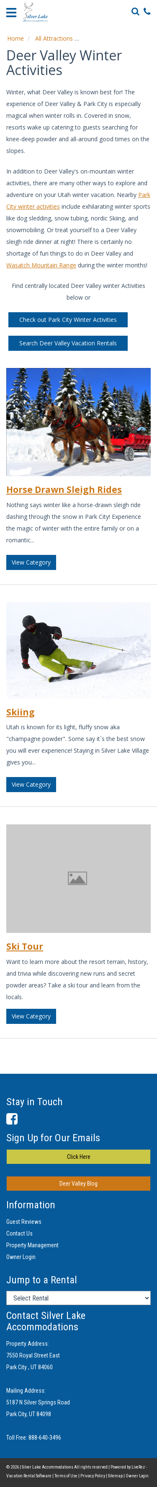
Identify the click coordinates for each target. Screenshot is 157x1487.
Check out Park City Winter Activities (68, 320)
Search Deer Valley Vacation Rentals (68, 343)
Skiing (20, 712)
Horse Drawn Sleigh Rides (64, 489)
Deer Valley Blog (78, 1183)
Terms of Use (65, 1476)
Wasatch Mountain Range (41, 265)
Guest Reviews (23, 1221)
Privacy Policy (92, 1476)
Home (15, 38)
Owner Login (21, 1257)
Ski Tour (24, 946)
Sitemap (115, 1476)
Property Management (32, 1245)
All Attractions (54, 38)
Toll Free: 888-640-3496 (33, 1437)
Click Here (78, 1156)
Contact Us (19, 1233)
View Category (31, 562)
